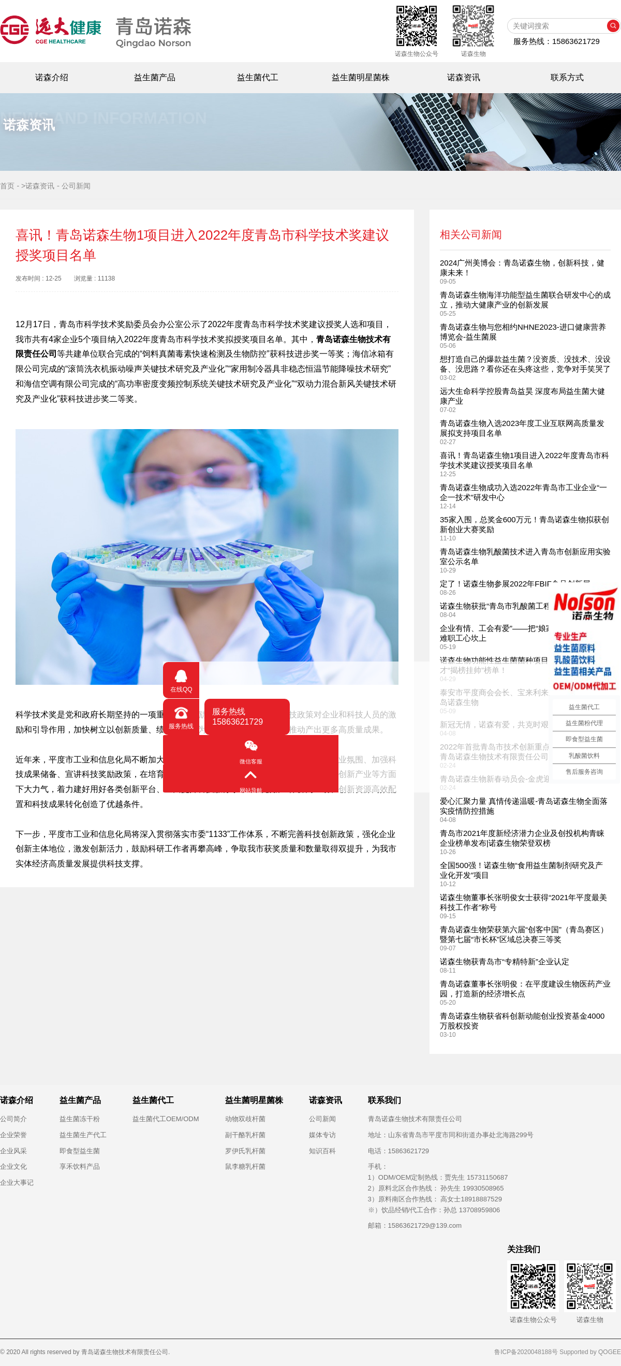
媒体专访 (322, 1135)
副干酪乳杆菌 (245, 1135)
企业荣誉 (13, 1135)
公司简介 (13, 1119)
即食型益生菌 (80, 1151)
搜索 (613, 26)
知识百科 (322, 1151)
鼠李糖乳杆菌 (245, 1166)
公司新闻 (322, 1119)
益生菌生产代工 (83, 1135)
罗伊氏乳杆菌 (245, 1151)
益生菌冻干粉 (80, 1119)
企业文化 (13, 1166)
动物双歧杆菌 (245, 1119)
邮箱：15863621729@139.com (415, 1225)
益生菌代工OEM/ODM (165, 1119)
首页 (7, 186)
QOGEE (609, 1352)
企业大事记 (17, 1182)
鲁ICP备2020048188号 (526, 1352)
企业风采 (13, 1151)
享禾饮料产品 (80, 1166)
